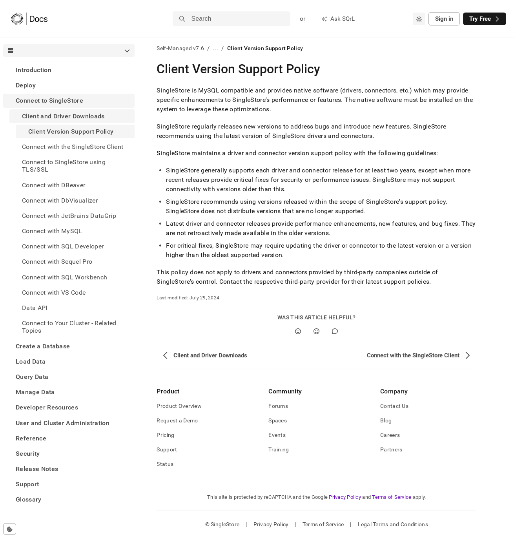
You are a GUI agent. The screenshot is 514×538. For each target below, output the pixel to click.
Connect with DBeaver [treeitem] (53, 185)
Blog (386, 420)
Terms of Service (391, 497)
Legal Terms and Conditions (393, 524)
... (215, 48)
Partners (391, 449)
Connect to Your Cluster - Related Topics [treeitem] (69, 326)
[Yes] (298, 331)
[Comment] (335, 331)
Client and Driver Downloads (63, 116)
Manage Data (35, 392)
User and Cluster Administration (62, 423)
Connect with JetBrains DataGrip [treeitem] (69, 215)
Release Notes (37, 469)
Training (278, 449)
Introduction (33, 70)
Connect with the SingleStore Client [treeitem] (72, 146)
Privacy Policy (345, 497)
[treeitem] (69, 70)
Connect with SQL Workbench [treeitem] (64, 277)
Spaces (277, 420)
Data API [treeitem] (34, 308)
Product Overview (179, 406)
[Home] (29, 19)
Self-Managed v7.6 (180, 48)
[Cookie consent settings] (9, 529)
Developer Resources (47, 407)
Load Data (31, 361)
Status (165, 464)
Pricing (165, 435)
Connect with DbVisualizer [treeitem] (60, 200)
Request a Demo (177, 420)
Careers (390, 435)
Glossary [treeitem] (29, 499)
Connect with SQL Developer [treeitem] (63, 246)
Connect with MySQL (52, 231)
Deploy (26, 85)
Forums (278, 406)
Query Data (32, 376)
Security (28, 453)
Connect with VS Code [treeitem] (54, 292)
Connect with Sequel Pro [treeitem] (57, 261)
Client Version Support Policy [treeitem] (70, 131)
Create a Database (43, 346)
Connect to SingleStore (49, 100)
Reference (31, 438)
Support (27, 484)
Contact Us (394, 406)
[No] (316, 331)
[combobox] (419, 19)
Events (277, 435)
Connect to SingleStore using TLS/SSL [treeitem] (64, 165)
